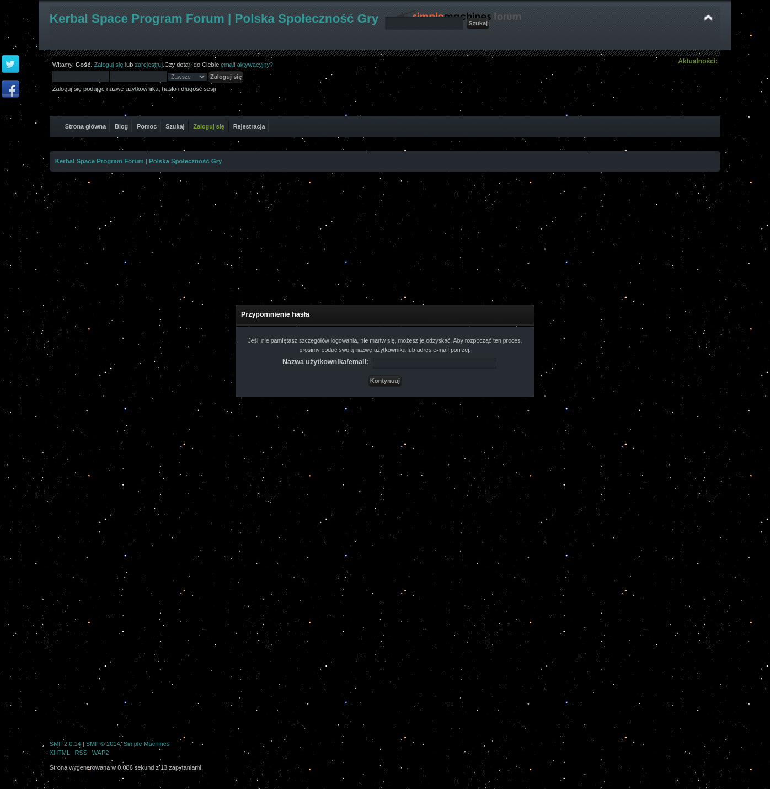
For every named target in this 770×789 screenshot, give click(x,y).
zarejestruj (149, 64)
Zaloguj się (108, 64)
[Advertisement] (385, 232)
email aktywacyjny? (247, 64)
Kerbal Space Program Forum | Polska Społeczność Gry (214, 18)
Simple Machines (147, 743)
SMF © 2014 (103, 743)
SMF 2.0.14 (65, 743)
